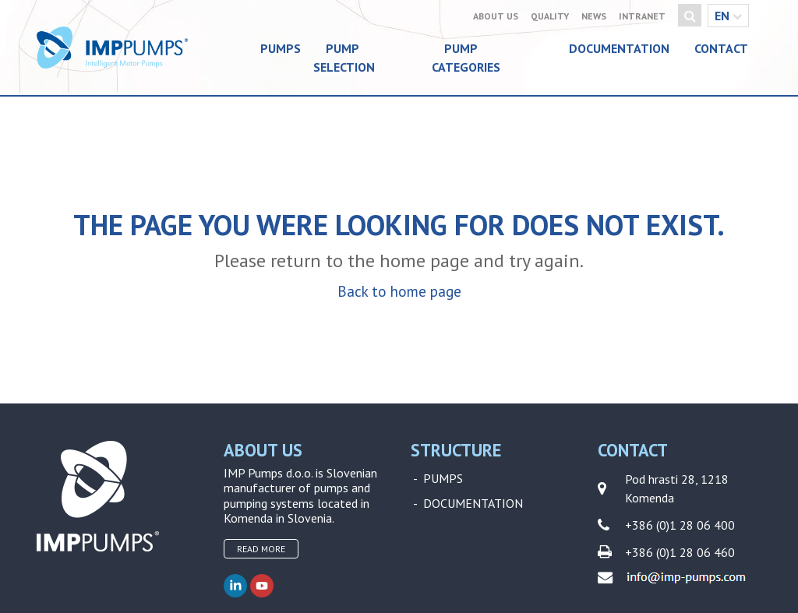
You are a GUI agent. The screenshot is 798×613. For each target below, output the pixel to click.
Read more (261, 549)
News (593, 16)
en (728, 15)
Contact (721, 48)
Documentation (619, 48)
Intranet (642, 16)
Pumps (280, 48)
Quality (550, 16)
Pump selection (344, 58)
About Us (495, 16)
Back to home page (399, 291)
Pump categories (466, 58)
